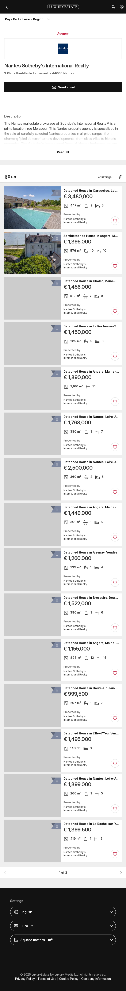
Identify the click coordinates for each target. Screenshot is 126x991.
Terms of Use (47, 978)
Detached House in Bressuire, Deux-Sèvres (91, 597)
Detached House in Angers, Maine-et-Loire (91, 371)
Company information (96, 978)
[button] (122, 7)
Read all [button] (63, 152)
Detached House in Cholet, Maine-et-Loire (91, 281)
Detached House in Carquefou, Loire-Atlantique (91, 190)
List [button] (10, 176)
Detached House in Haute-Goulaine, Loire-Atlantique (91, 688)
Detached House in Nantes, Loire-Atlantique (91, 416)
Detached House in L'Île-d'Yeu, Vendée (91, 733)
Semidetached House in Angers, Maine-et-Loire (91, 236)
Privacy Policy (25, 978)
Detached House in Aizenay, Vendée (91, 552)
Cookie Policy (69, 978)
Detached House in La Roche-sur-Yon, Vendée (91, 326)
